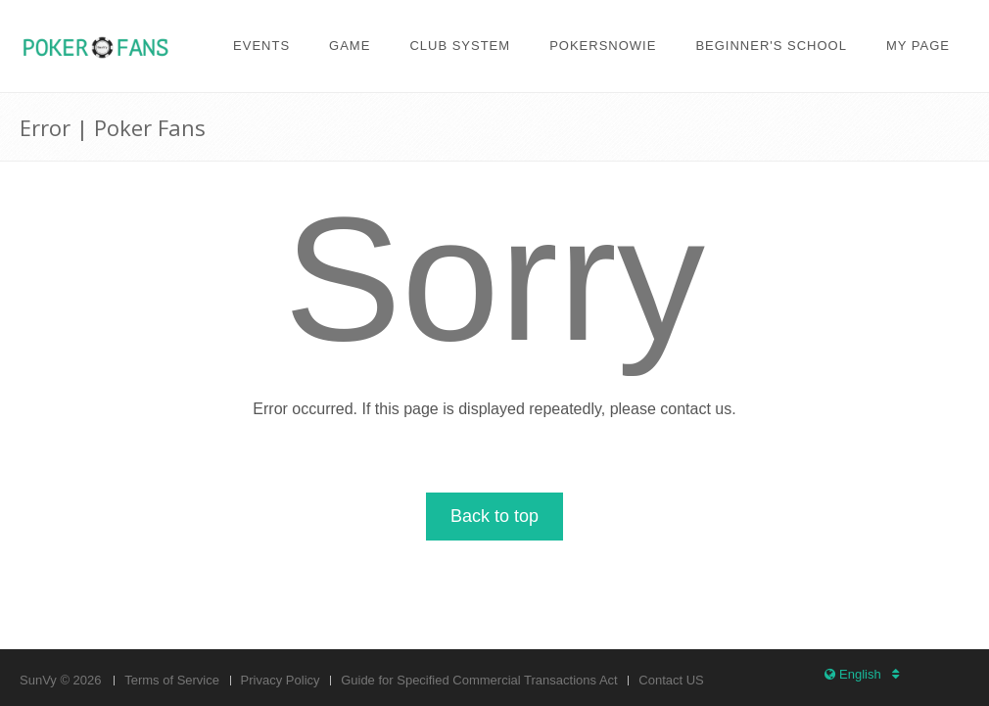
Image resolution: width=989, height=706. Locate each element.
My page (918, 45)
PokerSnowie (602, 45)
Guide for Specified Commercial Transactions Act (479, 680)
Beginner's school (771, 45)
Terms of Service (171, 680)
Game (349, 45)
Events (261, 45)
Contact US (670, 680)
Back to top (494, 516)
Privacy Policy (280, 680)
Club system (459, 45)
